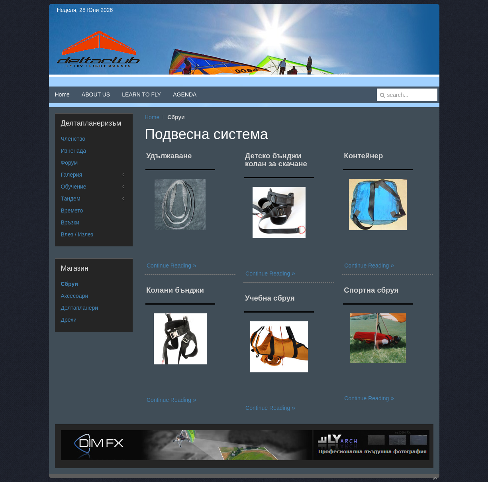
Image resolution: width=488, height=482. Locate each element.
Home (152, 117)
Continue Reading (170, 265)
